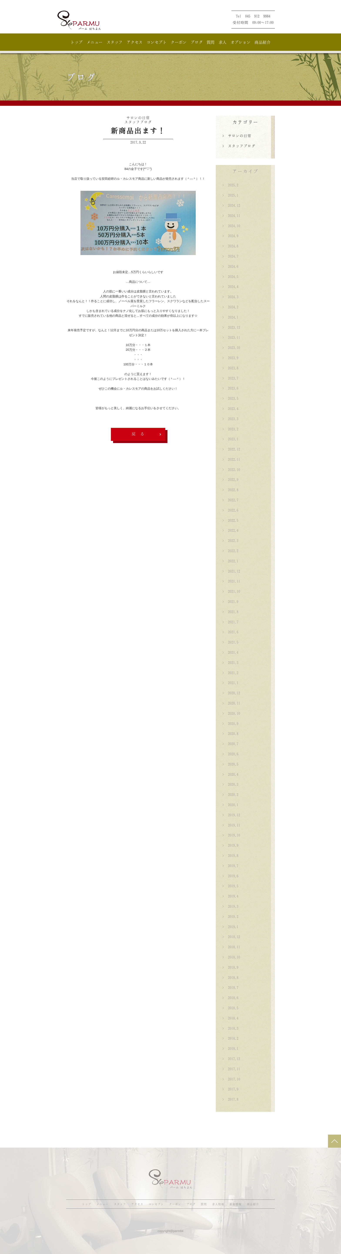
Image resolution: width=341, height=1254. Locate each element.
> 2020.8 (230, 733)
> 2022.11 (231, 459)
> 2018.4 (230, 1018)
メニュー (95, 42)
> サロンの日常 (236, 136)
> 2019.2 (230, 916)
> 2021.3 (230, 662)
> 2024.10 (231, 226)
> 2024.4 (230, 286)
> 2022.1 (230, 561)
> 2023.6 (230, 388)
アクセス (135, 42)
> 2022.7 (230, 500)
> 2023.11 (231, 337)
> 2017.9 (230, 1089)
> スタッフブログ (238, 146)
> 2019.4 (230, 896)
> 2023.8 (230, 368)
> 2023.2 (230, 429)
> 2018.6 (230, 998)
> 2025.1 (230, 195)
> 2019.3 (230, 906)
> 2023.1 (230, 439)
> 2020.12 (231, 693)
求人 (223, 42)
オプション (241, 42)
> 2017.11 (231, 1069)
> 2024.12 (231, 205)
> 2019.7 (230, 866)
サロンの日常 (138, 118)
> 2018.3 (230, 1028)
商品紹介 (262, 42)
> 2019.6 (230, 876)
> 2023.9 (230, 358)
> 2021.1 (230, 683)
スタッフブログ (138, 122)
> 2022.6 (230, 510)
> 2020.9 (230, 723)
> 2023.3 (230, 419)
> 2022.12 (231, 449)
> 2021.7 (230, 622)
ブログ (197, 42)
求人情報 (218, 1204)
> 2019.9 (230, 845)
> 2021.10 (231, 591)
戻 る (138, 434)
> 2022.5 (230, 520)
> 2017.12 (231, 1059)
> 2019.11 (231, 825)
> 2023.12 (231, 327)
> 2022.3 (230, 540)
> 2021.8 (230, 612)
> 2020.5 (230, 764)
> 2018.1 (230, 1048)
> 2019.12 (231, 815)
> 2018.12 (231, 937)
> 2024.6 (230, 266)
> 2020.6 (230, 754)
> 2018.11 (231, 947)
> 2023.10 (231, 347)
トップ (76, 42)
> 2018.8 (230, 977)
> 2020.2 (230, 794)
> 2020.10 (231, 713)
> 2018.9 (230, 967)
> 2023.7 (230, 378)
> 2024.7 (230, 256)
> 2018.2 (230, 1038)
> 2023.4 (230, 408)
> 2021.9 (230, 601)
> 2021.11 (231, 581)
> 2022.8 (230, 490)
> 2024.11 (231, 216)
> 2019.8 (230, 855)
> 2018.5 (230, 1008)
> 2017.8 (230, 1099)
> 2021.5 (230, 642)
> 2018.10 (231, 957)
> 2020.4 (230, 774)
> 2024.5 (230, 276)
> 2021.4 (230, 652)
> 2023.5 (230, 398)
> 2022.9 (230, 479)
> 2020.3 (230, 784)
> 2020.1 (230, 805)
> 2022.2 (230, 551)
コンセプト (157, 42)
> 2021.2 (230, 673)
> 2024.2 (230, 307)
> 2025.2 (230, 185)
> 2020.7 (230, 744)
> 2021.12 (231, 571)
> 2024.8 (230, 246)
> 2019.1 (230, 927)
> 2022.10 (231, 469)
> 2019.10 (231, 835)
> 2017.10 (231, 1079)
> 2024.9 (230, 236)
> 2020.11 (231, 703)
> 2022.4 (230, 530)
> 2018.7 (230, 987)
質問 (211, 42)
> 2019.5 (230, 886)
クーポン (178, 42)
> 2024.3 (230, 297)
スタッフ (115, 42)
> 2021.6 (230, 632)
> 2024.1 (230, 317)
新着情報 (235, 1204)
